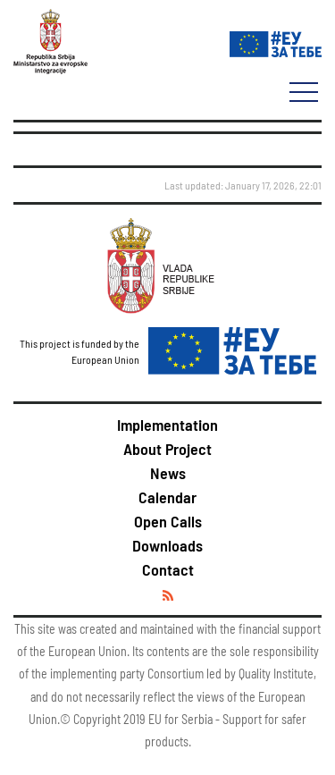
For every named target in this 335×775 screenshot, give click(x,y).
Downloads (167, 545)
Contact (168, 569)
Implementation (167, 424)
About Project (167, 449)
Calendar (167, 497)
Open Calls (168, 521)
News (168, 473)
